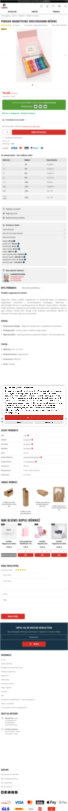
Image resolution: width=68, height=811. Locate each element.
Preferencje (49, 423)
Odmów (19, 423)
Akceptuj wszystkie (34, 417)
